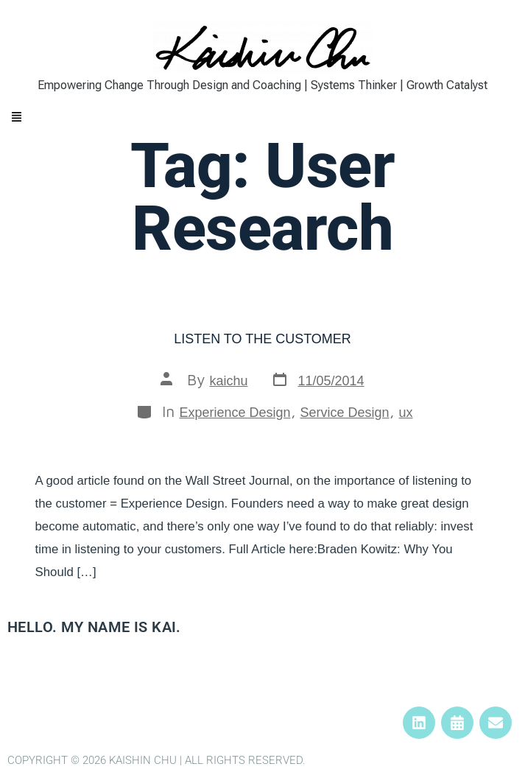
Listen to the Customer (262, 339)
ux (406, 412)
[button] (262, 118)
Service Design (345, 412)
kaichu (228, 381)
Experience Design (234, 412)
